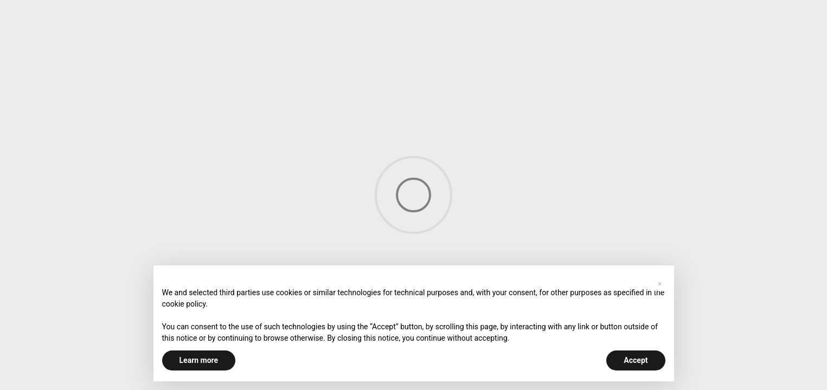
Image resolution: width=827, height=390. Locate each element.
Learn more (199, 360)
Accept (636, 360)
